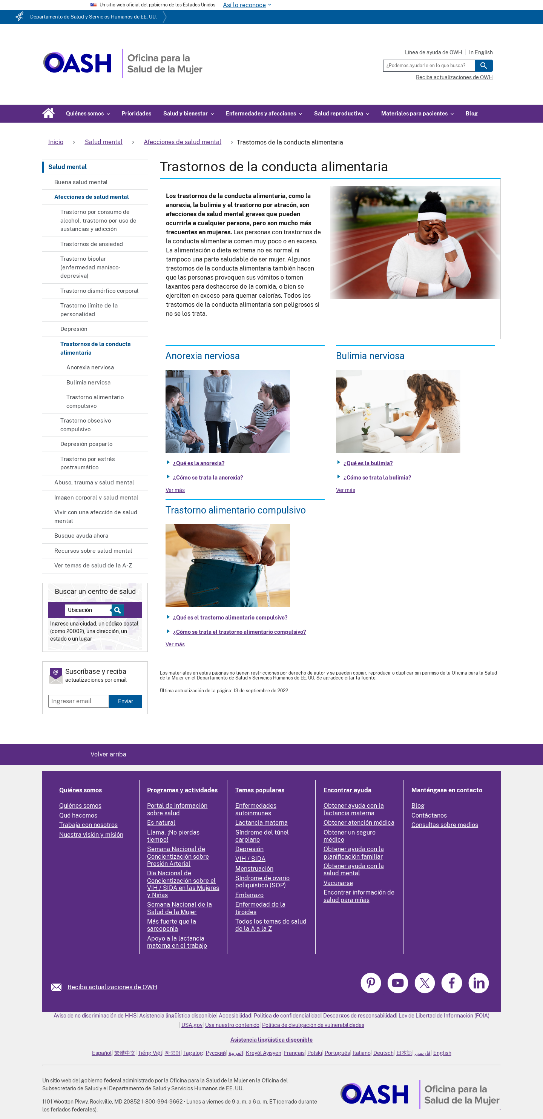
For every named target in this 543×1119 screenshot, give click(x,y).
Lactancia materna (261, 822)
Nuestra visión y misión (91, 834)
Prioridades (136, 114)
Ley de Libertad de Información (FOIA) (444, 1016)
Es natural (161, 822)
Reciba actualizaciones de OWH (454, 77)
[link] (59, 987)
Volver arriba (108, 754)
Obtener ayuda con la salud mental (354, 869)
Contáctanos (429, 815)
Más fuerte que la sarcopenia (171, 925)
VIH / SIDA (250, 858)
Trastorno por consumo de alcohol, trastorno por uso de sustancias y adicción (98, 220)
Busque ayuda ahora (81, 535)
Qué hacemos (78, 815)
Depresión (73, 329)
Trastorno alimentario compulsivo (95, 401)
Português (337, 1053)
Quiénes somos (80, 790)
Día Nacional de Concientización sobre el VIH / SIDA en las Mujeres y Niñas (183, 884)
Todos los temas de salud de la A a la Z (271, 925)
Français (294, 1053)
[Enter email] (78, 701)
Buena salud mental (81, 182)
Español (102, 1053)
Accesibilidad (235, 1016)
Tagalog (193, 1053)
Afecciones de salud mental (91, 197)
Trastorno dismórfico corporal (99, 290)
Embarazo (249, 895)
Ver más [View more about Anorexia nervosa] (175, 490)
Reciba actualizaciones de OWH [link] (112, 987)
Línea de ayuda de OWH (433, 52)
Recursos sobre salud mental (93, 550)
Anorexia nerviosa (90, 367)
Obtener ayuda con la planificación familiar (354, 852)
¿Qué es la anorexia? (198, 463)
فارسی (423, 1053)
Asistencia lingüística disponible (177, 1016)
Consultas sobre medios (444, 824)
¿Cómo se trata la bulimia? (377, 478)
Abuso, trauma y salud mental (94, 482)
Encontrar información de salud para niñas (359, 896)
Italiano (362, 1053)
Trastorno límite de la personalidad (89, 309)
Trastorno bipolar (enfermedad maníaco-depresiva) (90, 267)
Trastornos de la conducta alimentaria (95, 348)
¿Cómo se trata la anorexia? (208, 478)
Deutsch (383, 1053)
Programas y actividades (182, 790)
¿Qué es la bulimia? (368, 463)
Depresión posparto (86, 444)
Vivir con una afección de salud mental (95, 516)
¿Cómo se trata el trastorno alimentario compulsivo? (239, 632)
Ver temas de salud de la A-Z (93, 565)
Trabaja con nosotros (88, 824)
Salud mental (67, 167)
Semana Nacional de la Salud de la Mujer (179, 908)
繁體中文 (124, 1053)
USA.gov (191, 1025)
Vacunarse (338, 883)
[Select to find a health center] (116, 610)
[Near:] (91, 610)
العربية (236, 1053)
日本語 (404, 1053)
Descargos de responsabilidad (359, 1016)
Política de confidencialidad (287, 1016)
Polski (314, 1053)
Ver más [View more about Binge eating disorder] (175, 644)
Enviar (125, 701)
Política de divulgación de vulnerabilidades (313, 1025)
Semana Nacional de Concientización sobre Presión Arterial (178, 856)
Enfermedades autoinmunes (255, 809)
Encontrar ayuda (347, 790)
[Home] (122, 76)
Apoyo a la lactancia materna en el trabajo (177, 942)
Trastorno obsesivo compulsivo (85, 424)
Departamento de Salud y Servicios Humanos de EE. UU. (93, 17)
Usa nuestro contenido (232, 1025)
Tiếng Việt (150, 1053)
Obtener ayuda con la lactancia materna (354, 809)
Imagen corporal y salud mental (96, 497)
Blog (472, 114)
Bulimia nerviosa (88, 382)
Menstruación (254, 868)
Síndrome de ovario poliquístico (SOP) (262, 882)
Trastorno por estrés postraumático (87, 463)
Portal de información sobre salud (177, 809)
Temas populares (259, 790)
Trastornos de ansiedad (91, 244)
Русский (216, 1053)
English (442, 1053)
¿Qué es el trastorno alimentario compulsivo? (230, 618)
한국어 (173, 1053)
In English (481, 52)
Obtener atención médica (359, 822)
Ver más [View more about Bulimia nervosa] (345, 490)
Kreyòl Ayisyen (263, 1053)
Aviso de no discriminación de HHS (95, 1016)
